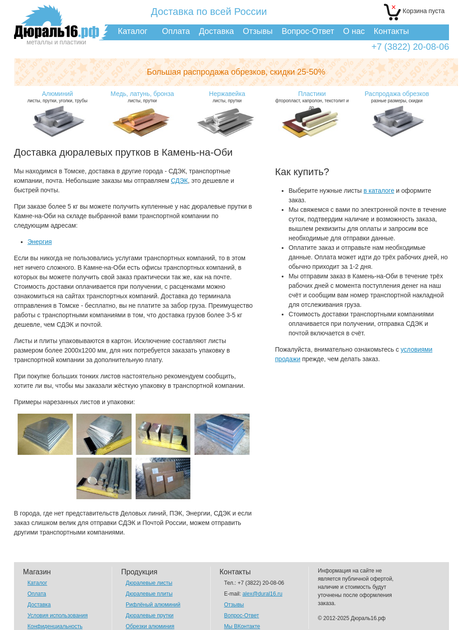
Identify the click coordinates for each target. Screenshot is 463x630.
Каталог (132, 31)
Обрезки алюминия (150, 626)
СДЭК (179, 180)
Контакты (391, 31)
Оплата (176, 31)
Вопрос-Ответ (308, 31)
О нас (354, 31)
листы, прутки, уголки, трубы (57, 96)
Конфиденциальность (55, 626)
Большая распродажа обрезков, (236, 71)
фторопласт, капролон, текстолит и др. (312, 100)
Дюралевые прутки (150, 615)
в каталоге (379, 190)
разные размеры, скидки (397, 96)
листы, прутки (142, 96)
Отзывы (258, 31)
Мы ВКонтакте (242, 626)
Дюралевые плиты (149, 594)
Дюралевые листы (149, 583)
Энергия (40, 241)
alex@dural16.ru (262, 594)
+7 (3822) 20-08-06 (410, 47)
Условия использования (58, 615)
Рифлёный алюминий (153, 604)
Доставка (216, 31)
